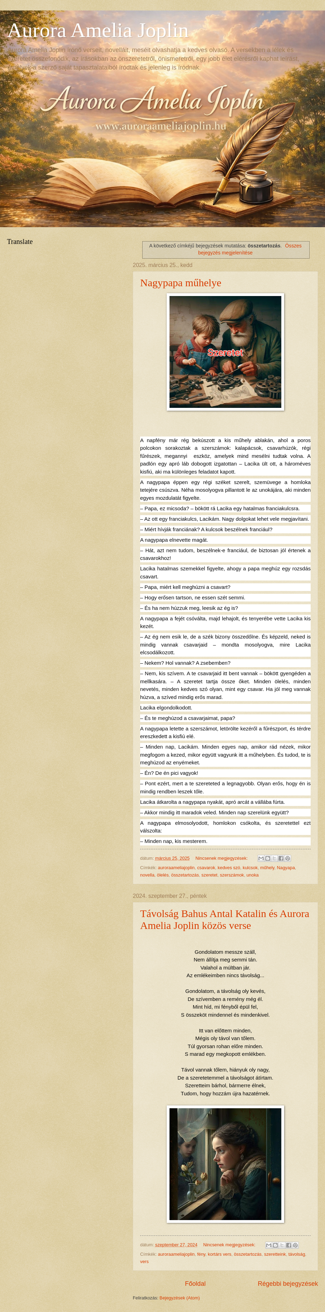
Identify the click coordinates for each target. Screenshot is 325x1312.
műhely (267, 867)
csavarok (206, 867)
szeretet (209, 875)
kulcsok (250, 867)
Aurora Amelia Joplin (98, 30)
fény (201, 1254)
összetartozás (185, 875)
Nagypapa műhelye (180, 282)
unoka (252, 875)
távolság (296, 1254)
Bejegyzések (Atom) (180, 1297)
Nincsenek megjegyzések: (222, 858)
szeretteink (275, 1254)
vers (144, 1261)
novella (147, 875)
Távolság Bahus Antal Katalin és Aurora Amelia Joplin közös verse (224, 919)
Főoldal (195, 1283)
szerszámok (232, 875)
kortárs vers (219, 1254)
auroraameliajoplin (176, 867)
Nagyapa (286, 867)
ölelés (163, 875)
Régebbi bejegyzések (288, 1283)
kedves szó (229, 867)
